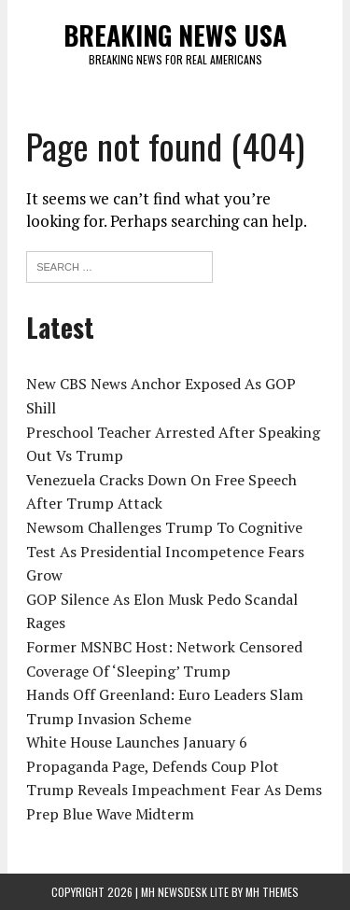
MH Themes (272, 892)
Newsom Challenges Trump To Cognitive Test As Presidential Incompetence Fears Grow (165, 551)
